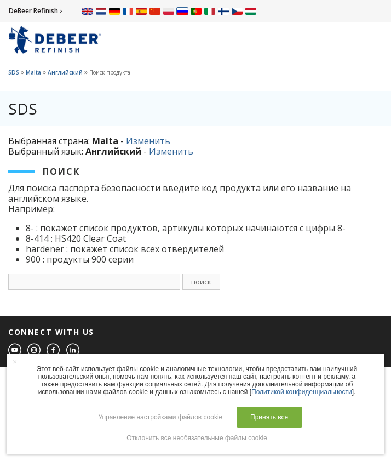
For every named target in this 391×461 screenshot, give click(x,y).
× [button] (15, 361)
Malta (33, 72)
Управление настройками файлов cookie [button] (160, 417)
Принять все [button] (269, 417)
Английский (65, 72)
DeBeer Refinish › (35, 10)
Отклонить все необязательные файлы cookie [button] (197, 438)
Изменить (148, 141)
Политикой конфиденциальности (301, 392)
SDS (13, 72)
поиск (201, 282)
